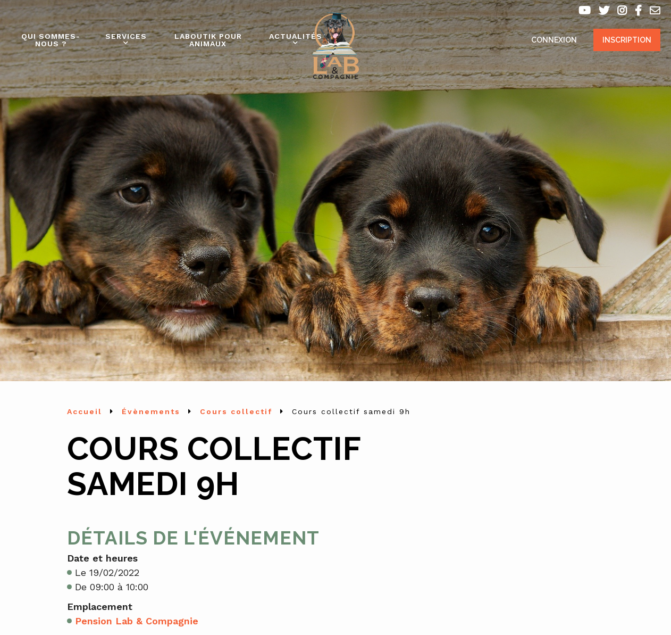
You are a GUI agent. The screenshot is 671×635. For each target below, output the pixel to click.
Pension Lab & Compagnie (136, 620)
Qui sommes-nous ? (50, 40)
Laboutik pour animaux (208, 40)
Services (126, 36)
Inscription (626, 40)
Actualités (295, 36)
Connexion (554, 40)
